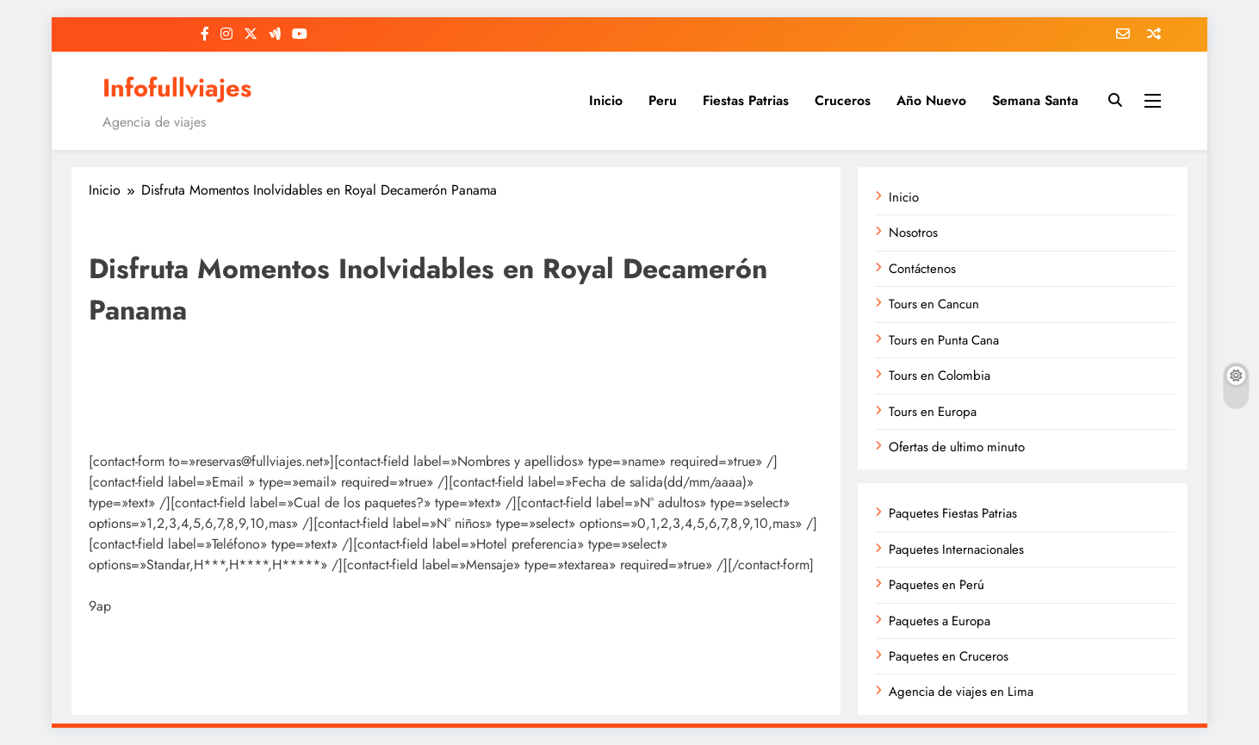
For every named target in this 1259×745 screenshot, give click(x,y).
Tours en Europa (933, 411)
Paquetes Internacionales (956, 549)
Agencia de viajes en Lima (961, 691)
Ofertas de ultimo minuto (957, 447)
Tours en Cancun (934, 304)
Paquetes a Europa (939, 621)
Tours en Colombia (939, 375)
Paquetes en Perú (936, 584)
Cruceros (843, 100)
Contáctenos (922, 268)
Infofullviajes (176, 88)
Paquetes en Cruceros (948, 656)
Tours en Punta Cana (944, 340)
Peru (662, 100)
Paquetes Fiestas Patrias (953, 513)
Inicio (606, 100)
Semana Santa (1035, 100)
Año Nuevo (931, 100)
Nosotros (913, 232)
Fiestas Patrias (746, 100)
